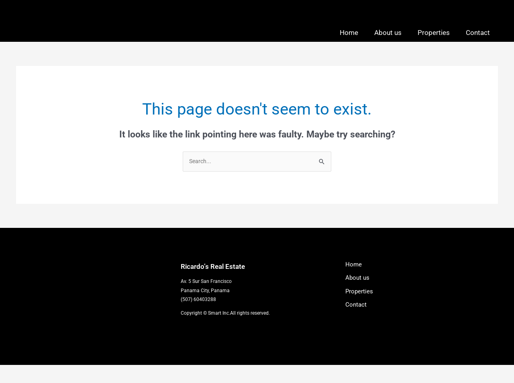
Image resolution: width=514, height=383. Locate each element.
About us (388, 41)
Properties (434, 41)
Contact (478, 41)
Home (349, 41)
